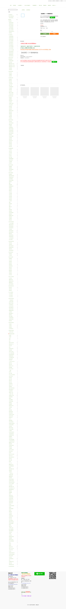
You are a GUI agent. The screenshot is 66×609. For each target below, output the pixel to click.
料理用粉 (10, 134)
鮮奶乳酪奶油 (11, 307)
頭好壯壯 (10, 191)
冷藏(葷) (10, 324)
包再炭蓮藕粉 (11, 508)
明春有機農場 (11, 530)
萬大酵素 (10, 350)
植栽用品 (10, 271)
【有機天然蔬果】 (11, 330)
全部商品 (23, 9)
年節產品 (10, 118)
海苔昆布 (10, 109)
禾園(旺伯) (10, 437)
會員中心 (54, 5)
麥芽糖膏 (10, 106)
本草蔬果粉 (11, 83)
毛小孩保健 (11, 295)
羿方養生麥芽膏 (11, 505)
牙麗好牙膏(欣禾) (11, 552)
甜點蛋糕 (10, 113)
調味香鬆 (10, 139)
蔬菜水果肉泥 (11, 133)
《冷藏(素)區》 (11, 300)
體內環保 (10, 209)
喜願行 (10, 467)
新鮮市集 (10, 563)
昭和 (9, 339)
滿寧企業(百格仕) (11, 387)
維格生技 (10, 362)
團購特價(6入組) (11, 63)
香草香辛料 (11, 140)
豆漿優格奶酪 (11, 317)
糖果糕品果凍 (11, 110)
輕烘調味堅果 (11, 24)
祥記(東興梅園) (11, 540)
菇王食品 (10, 517)
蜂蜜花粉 (10, 112)
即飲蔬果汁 (11, 100)
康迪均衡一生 (11, 344)
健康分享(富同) (11, 342)
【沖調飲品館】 (10, 77)
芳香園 (10, 336)
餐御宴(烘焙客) (11, 536)
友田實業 (10, 477)
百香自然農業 (11, 523)
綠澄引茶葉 (11, 376)
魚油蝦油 (10, 218)
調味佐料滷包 (11, 128)
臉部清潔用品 (11, 230)
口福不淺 (10, 535)
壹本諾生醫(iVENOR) (11, 359)
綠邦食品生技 (11, 539)
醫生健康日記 (11, 389)
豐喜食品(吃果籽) (11, 482)
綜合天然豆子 (11, 43)
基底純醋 (10, 144)
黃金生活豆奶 (11, 351)
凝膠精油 (10, 214)
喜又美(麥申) (11, 520)
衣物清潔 (10, 244)
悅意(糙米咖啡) (11, 479)
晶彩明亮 (10, 199)
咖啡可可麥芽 (11, 92)
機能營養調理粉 (11, 175)
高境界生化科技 (11, 414)
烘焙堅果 (10, 75)
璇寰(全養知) (11, 427)
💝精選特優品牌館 (11, 333)
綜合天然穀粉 (11, 28)
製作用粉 (10, 146)
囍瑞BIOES (10, 417)
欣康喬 (10, 335)
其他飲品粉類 (11, 94)
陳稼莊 (10, 524)
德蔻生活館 (11, 546)
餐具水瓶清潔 (11, 245)
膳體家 (10, 398)
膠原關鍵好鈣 (11, 186)
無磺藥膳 (10, 166)
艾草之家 (10, 518)
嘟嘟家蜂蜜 (11, 476)
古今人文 (10, 463)
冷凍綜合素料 (11, 301)
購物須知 (44, 5)
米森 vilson (11, 455)
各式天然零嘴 (11, 46)
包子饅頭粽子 (11, 304)
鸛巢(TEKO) (11, 385)
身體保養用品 (11, 236)
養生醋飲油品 (11, 177)
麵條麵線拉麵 (11, 310)
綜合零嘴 (10, 107)
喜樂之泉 (10, 526)
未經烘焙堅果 (11, 39)
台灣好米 (10, 149)
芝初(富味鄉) (11, 401)
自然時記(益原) (11, 480)
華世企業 (10, 364)
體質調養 (10, 184)
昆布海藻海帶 (11, 169)
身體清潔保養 (11, 52)
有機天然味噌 (11, 308)
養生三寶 (10, 85)
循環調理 (10, 203)
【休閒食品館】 (10, 95)
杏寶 (9, 338)
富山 (9, 341)
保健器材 (10, 261)
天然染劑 (10, 229)
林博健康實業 (11, 496)
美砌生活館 (11, 495)
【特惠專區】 (34, 5)
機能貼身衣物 (11, 281)
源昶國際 (10, 492)
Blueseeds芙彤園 (12, 374)
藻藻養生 (10, 187)
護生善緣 (10, 410)
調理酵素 (10, 174)
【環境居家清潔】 (11, 241)
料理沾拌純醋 (11, 136)
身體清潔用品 (11, 235)
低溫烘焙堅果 (11, 22)
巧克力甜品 (11, 104)
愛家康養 (10, 443)
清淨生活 (10, 458)
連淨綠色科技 (11, 348)
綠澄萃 (10, 371)
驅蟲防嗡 (10, 270)
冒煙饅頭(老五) (11, 561)
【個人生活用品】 (11, 276)
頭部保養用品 (11, 227)
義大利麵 (10, 157)
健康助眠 (10, 211)
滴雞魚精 (10, 219)
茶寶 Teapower (11, 548)
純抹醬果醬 (11, 127)
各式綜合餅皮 (11, 306)
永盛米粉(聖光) (11, 445)
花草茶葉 (10, 89)
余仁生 (10, 418)
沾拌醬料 (10, 125)
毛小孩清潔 (11, 296)
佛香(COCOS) (11, 365)
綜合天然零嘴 (11, 29)
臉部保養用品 (11, 232)
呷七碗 (10, 504)
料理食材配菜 (11, 130)
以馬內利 (10, 557)
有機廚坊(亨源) (11, 395)
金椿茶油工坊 (11, 499)
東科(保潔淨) (11, 555)
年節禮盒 (10, 255)
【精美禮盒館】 (10, 252)
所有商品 (14, 5)
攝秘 (9, 202)
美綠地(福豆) (11, 502)
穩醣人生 (10, 206)
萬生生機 (10, 460)
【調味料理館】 (10, 119)
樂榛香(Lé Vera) (11, 442)
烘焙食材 (10, 143)
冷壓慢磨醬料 (11, 26)
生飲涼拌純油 (11, 122)
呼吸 (9, 205)
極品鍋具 (10, 262)
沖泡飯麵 (10, 161)
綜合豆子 (10, 154)
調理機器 (10, 258)
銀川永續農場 (11, 529)
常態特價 (10, 69)
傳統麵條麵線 (11, 158)
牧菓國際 (10, 436)
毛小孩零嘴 (11, 293)
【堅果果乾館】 (10, 71)
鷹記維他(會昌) (11, 521)
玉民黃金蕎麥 (11, 429)
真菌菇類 (10, 167)
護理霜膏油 (11, 265)
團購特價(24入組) (12, 66)
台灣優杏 (10, 430)
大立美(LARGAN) (11, 361)
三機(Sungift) (11, 527)
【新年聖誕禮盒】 (11, 16)
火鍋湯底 (10, 311)
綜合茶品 (10, 91)
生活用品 (10, 278)
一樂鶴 (10, 370)
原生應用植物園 (11, 439)
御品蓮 (10, 510)
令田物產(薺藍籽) (11, 440)
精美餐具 (10, 268)
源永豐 (10, 452)
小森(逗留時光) (11, 433)
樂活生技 (10, 382)
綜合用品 (10, 274)
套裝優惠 (10, 68)
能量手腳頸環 (11, 284)
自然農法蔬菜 (11, 331)
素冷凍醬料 (11, 316)
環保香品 (10, 273)
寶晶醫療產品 (11, 355)
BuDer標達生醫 (11, 353)
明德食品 (10, 490)
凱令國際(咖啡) (11, 465)
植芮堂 (10, 545)
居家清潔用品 (11, 55)
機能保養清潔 (11, 224)
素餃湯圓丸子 (11, 313)
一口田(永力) (11, 473)
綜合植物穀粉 (11, 45)
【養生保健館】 (10, 172)
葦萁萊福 (10, 377)
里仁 (9, 560)
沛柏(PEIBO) (11, 549)
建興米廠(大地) (11, 486)
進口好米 (10, 151)
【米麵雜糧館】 (10, 148)
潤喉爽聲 (10, 217)
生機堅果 (10, 74)
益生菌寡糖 (11, 178)
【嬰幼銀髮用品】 (11, 285)
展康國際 (10, 404)
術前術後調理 (11, 212)
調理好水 (10, 190)
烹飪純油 (10, 121)
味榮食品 (10, 402)
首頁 (10, 5)
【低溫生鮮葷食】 (11, 322)
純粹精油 (10, 264)
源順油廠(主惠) (11, 468)
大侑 (9, 542)
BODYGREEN (11, 368)
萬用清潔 (10, 248)
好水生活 (10, 260)
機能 (9, 183)
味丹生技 (10, 345)
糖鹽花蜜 (10, 142)
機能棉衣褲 (11, 279)
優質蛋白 (10, 181)
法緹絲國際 (11, 399)
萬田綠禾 (10, 511)
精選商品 (9, 19)
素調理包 (10, 314)
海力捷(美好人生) (11, 488)
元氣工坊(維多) (11, 449)
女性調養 (10, 193)
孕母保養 (10, 194)
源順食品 (10, 470)
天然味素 (10, 137)
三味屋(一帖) (11, 393)
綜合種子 (10, 155)
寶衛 (9, 208)
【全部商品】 (10, 14)
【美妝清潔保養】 (11, 221)
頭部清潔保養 (11, 51)
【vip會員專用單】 (11, 566)
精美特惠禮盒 (11, 17)
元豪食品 (10, 471)
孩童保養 (10, 197)
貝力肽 (10, 551)
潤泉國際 (10, 538)
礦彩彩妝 (10, 233)
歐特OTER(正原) (11, 454)
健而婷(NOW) (11, 405)
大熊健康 (10, 448)
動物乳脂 (10, 80)
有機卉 (10, 543)
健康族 (10, 507)
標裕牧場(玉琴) (11, 564)
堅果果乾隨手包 (11, 31)
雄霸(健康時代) (11, 489)
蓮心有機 (10, 373)
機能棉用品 (11, 282)
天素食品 (10, 513)
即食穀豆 (10, 163)
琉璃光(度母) (11, 415)
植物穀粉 (10, 79)
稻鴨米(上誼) (11, 392)
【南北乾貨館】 (10, 164)
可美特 (10, 533)
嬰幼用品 (10, 288)
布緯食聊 (10, 426)
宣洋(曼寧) (10, 485)
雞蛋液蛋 (10, 320)
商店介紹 (40, 5)
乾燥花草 (10, 170)
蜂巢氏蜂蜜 (11, 412)
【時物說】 (10, 21)
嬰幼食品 (10, 287)
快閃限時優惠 (11, 60)
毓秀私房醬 (11, 411)
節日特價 (10, 62)
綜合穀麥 (10, 152)
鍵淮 (9, 347)
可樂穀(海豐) (11, 474)
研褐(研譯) (10, 383)
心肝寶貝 (10, 200)
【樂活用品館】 (10, 257)
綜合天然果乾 (11, 25)
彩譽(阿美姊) (11, 501)
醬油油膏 (10, 124)
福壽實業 (10, 386)
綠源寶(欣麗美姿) (11, 423)
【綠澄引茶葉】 (10, 57)
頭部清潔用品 (11, 226)
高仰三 (10, 408)
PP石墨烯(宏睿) (11, 357)
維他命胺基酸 (11, 180)
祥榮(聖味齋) (11, 515)
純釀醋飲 (10, 98)
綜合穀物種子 (11, 42)
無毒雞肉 (10, 327)
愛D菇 (10, 461)
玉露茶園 (10, 407)
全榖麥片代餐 (11, 103)
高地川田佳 (11, 451)
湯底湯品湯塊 (11, 131)
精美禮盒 (10, 32)
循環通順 (10, 189)
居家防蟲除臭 (11, 250)
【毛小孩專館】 (10, 292)
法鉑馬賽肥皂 (11, 558)
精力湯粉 (10, 82)
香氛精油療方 (11, 54)
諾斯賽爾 (10, 367)
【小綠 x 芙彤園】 (27, 5)
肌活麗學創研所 (11, 354)
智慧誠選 (10, 446)
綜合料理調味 (11, 48)
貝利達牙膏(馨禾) (11, 554)
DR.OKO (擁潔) (11, 483)
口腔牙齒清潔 (11, 238)
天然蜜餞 (10, 115)
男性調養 (10, 196)
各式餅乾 (10, 101)
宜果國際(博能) (11, 435)
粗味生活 (10, 380)
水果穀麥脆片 (11, 86)
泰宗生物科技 (11, 421)
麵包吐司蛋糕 (11, 303)
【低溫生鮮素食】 (11, 298)
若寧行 (10, 493)
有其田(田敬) (11, 498)
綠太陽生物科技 (11, 432)
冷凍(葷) (10, 325)
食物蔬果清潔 (11, 247)
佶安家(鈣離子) (11, 424)
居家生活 (10, 267)
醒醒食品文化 (11, 464)
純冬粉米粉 (11, 160)
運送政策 (49, 5)
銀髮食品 (10, 290)
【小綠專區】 (20, 5)
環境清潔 (10, 242)
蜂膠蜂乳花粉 (11, 215)
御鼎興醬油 (11, 396)
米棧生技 (10, 514)
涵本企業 (10, 379)
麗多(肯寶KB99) (11, 457)
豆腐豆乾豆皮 (11, 319)
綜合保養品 (11, 239)
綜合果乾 (10, 72)
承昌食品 (10, 532)
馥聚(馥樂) (10, 420)
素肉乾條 (10, 116)
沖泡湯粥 (10, 88)
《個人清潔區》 (11, 223)
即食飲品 (10, 97)
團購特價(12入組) (12, 65)
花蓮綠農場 (11, 390)
